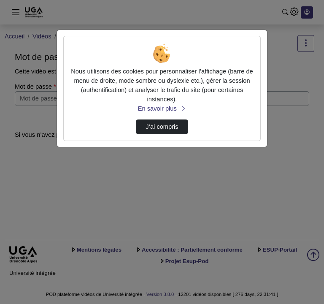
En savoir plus (162, 108)
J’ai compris (162, 126)
